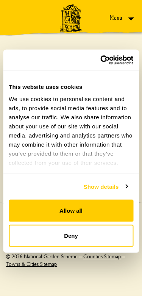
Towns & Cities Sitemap (31, 264)
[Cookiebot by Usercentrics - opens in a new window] (101, 60)
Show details (101, 186)
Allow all (71, 210)
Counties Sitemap (102, 256)
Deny (71, 235)
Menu (116, 18)
